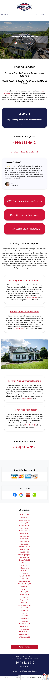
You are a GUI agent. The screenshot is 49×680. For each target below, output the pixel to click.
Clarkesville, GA (24, 526)
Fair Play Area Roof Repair (24, 405)
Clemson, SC (24, 529)
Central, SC (24, 524)
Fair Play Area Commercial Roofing (24, 376)
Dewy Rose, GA (24, 537)
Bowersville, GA (24, 516)
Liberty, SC (24, 569)
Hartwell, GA (24, 553)
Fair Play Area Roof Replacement (24, 275)
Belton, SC (24, 513)
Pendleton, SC (24, 590)
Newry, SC (24, 582)
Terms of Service (37, 673)
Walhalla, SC (24, 624)
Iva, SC (24, 558)
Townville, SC (24, 622)
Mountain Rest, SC (24, 579)
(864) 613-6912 (40, 14)
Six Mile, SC (24, 606)
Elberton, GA (24, 545)
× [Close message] (41, 675)
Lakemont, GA (24, 563)
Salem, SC (24, 598)
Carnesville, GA (24, 521)
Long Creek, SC (24, 571)
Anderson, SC (24, 510)
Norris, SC (24, 585)
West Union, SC (24, 627)
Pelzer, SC (24, 587)
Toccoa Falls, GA (24, 619)
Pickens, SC (24, 593)
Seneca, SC (24, 603)
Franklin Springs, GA (24, 550)
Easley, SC (24, 539)
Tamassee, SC (24, 614)
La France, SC (24, 561)
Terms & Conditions (30, 666)
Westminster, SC (24, 630)
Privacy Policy (17, 666)
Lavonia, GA (24, 566)
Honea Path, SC (24, 555)
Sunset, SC (24, 611)
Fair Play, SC (24, 547)
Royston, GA (24, 595)
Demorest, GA (24, 534)
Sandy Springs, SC (24, 601)
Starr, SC (24, 609)
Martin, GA (24, 574)
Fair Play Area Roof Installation (24, 306)
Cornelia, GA (24, 531)
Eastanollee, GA (24, 542)
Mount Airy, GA (24, 577)
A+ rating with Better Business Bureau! (24, 147)
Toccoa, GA (24, 616)
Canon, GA (24, 518)
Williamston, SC (24, 632)
